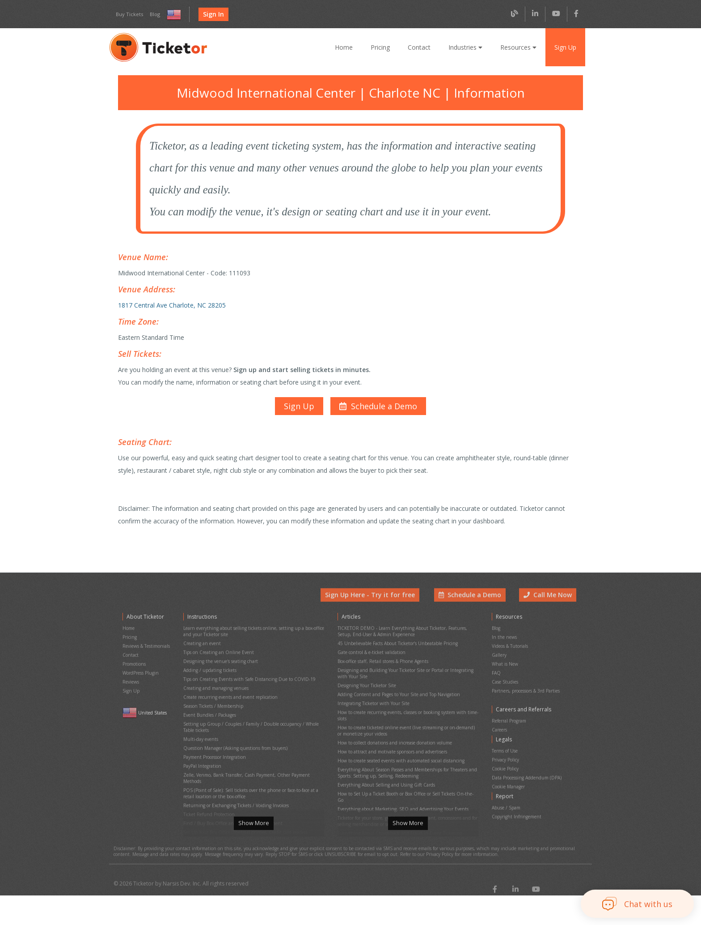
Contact (421, 47)
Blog (152, 14)
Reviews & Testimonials (146, 651)
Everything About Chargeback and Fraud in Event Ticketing (397, 803)
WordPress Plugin (140, 674)
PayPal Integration (201, 752)
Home (346, 47)
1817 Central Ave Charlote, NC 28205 (170, 300)
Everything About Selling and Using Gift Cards (384, 767)
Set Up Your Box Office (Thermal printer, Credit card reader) (243, 803)
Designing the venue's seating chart (218, 664)
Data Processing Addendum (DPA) (526, 765)
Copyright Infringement (514, 799)
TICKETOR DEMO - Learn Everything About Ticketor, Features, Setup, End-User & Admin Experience (401, 639)
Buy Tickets (128, 14)
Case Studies (505, 682)
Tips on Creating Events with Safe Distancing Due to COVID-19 (246, 679)
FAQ (496, 674)
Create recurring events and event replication (228, 694)
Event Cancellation (202, 818)
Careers (500, 724)
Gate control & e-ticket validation (370, 656)
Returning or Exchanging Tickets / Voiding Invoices (233, 780)
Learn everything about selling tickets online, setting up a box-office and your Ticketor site (250, 639)
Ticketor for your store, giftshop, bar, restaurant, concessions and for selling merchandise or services (405, 793)
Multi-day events (199, 730)
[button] (377, 397)
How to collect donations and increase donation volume (393, 732)
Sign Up (565, 47)
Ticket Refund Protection (207, 788)
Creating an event (201, 649)
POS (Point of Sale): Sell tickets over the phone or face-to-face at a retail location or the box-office (250, 770)
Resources (518, 47)
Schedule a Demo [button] (472, 604)
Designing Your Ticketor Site (366, 684)
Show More (253, 834)
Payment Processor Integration (214, 745)
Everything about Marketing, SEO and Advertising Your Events (400, 782)
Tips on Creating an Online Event (216, 656)
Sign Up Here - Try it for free (376, 604)
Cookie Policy (505, 758)
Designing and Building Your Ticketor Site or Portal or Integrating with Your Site (406, 674)
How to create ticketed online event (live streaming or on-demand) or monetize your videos (406, 722)
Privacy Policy (506, 750)
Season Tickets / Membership (212, 702)
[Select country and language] (172, 14)
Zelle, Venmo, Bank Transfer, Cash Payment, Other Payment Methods (253, 760)
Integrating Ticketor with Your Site (371, 699)
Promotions (133, 666)
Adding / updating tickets (207, 671)
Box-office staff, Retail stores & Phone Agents (383, 664)
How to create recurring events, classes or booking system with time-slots (406, 710)
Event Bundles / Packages (209, 709)
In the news (503, 644)
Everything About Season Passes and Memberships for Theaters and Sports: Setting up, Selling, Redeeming (407, 757)
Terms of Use (505, 743)
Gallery (499, 659)
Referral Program (509, 717)
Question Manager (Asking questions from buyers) (233, 737)
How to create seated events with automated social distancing (399, 747)
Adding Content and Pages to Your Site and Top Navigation (397, 691)
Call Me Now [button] (548, 604)
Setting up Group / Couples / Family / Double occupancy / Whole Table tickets (253, 720)
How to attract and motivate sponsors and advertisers (391, 739)
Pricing (383, 47)
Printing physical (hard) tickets (213, 811)
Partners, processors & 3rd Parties (526, 689)
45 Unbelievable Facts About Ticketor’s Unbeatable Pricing (396, 649)
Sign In (210, 14)
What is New (504, 666)
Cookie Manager (508, 773)
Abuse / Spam (506, 791)
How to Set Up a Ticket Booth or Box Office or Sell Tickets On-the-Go (406, 775)
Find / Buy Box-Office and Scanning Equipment (230, 795)
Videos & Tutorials (510, 651)
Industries (466, 47)
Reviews (130, 682)
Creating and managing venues (214, 687)
